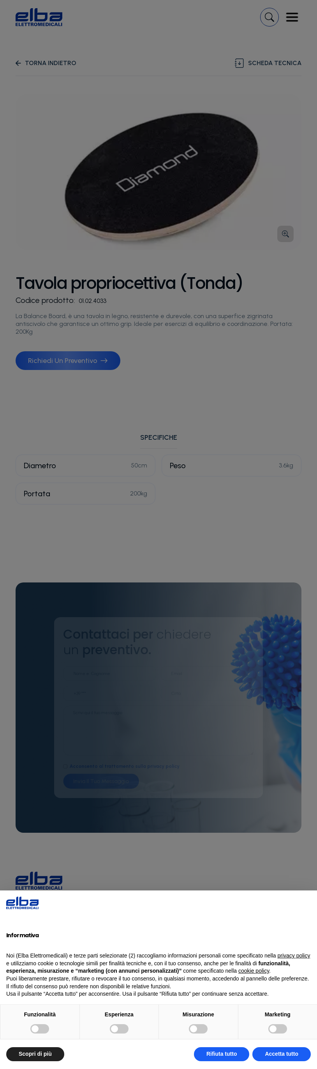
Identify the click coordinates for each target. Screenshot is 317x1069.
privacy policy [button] (293, 955)
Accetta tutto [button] (281, 1054)
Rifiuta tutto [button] (221, 1054)
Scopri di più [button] (35, 1054)
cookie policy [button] (253, 971)
